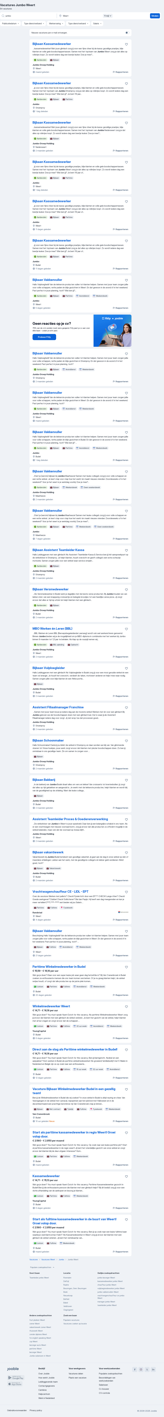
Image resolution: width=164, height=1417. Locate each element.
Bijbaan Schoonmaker (48, 740)
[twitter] (147, 1369)
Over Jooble (43, 1373)
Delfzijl (66, 1281)
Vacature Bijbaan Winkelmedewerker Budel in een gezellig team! (74, 1091)
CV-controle (104, 1393)
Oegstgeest (68, 1310)
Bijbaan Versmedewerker (51, 589)
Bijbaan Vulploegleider (49, 668)
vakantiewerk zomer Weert (40, 1327)
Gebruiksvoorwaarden (17, 1410)
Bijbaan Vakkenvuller (47, 280)
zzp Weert (33, 1341)
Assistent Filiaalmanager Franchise (58, 707)
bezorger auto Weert (37, 1345)
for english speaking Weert (40, 1338)
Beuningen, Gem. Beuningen (74, 1288)
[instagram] (141, 1369)
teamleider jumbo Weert (107, 1305)
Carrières (42, 1390)
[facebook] (134, 1369)
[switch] (127, 32)
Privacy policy (36, 1410)
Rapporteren (120, 72)
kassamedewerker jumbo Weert (110, 1281)
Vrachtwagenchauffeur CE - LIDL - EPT (61, 891)
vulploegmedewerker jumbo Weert (111, 1288)
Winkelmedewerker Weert (51, 1006)
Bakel (65, 1303)
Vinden (154, 16)
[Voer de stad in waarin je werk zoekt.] (85, 15)
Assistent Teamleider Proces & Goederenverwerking (70, 819)
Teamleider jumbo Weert (39, 1278)
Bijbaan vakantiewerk (48, 852)
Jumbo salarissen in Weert (40, 1356)
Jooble (154, 1411)
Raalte (66, 1285)
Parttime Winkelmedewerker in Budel (59, 966)
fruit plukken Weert (37, 1320)
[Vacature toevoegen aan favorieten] (126, 44)
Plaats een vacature (77, 1377)
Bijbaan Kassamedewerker (52, 44)
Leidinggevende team (48, 1381)
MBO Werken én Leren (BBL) (52, 628)
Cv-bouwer (104, 1389)
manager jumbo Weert (106, 1302)
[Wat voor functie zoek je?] (28, 15)
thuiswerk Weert (36, 1331)
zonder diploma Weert (38, 1334)
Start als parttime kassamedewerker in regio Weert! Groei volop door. (74, 1134)
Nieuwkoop (67, 1295)
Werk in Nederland (46, 1398)
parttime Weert (35, 1349)
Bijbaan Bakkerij (44, 780)
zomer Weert (34, 1324)
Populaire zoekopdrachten (42, 1267)
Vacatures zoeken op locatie (75, 1324)
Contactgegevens (46, 1386)
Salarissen (103, 1385)
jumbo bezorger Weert (106, 1278)
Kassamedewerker (46, 1176)
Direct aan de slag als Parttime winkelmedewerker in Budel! (75, 1049)
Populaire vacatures (71, 1320)
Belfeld (66, 1299)
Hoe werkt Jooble (46, 1377)
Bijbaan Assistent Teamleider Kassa (58, 550)
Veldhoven (67, 1306)
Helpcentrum (44, 1394)
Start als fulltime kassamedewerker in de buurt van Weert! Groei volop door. (74, 1221)
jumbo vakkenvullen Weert (108, 1292)
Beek (65, 1292)
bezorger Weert (35, 1352)
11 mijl (108, 15)
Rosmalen (67, 1278)
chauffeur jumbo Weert (107, 1285)
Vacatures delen (76, 1373)
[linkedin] (153, 1369)
